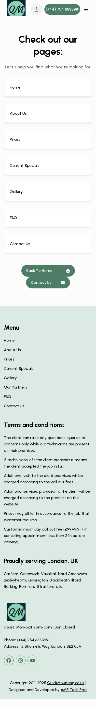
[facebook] (9, 660)
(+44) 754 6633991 (62, 9)
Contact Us (48, 282)
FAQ (7, 396)
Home (9, 340)
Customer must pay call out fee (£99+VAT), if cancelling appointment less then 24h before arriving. (45, 535)
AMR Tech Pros (74, 689)
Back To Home (48, 270)
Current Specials (19, 368)
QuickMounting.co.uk (65, 682)
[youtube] (32, 660)
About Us (12, 349)
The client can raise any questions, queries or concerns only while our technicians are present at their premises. (46, 444)
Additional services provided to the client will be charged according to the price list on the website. (47, 497)
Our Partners (15, 387)
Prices (9, 359)
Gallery (10, 378)
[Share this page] (36, 9)
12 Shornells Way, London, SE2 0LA (50, 646)
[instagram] (21, 660)
